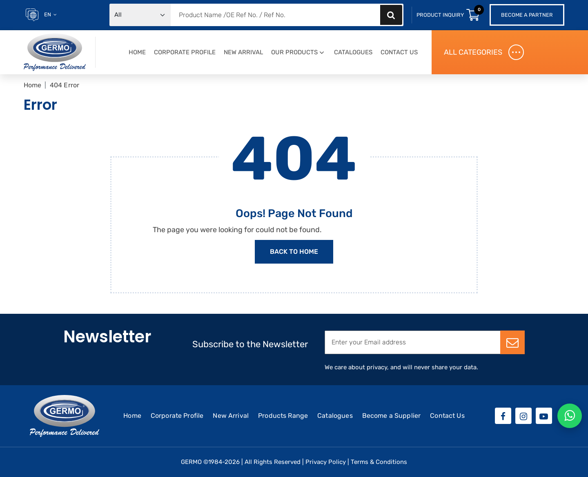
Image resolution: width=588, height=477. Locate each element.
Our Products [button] (294, 52)
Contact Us (399, 52)
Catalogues (353, 52)
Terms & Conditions (379, 462)
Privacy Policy (325, 462)
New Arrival (243, 52)
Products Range (283, 415)
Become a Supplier (391, 415)
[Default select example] (140, 15)
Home (137, 52)
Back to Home (294, 251)
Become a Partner (527, 15)
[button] (321, 52)
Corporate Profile (185, 52)
